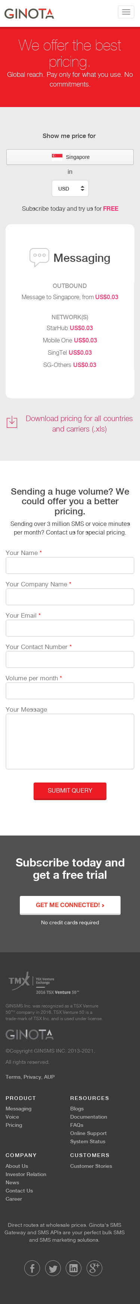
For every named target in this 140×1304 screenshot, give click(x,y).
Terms (13, 1077)
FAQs (76, 1125)
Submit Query (70, 790)
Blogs (77, 1109)
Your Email (23, 615)
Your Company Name (38, 584)
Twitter (53, 1268)
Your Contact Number (39, 647)
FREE (110, 208)
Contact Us (19, 1191)
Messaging (18, 1109)
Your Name (24, 553)
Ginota (29, 13)
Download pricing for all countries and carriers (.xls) (79, 424)
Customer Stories (91, 1166)
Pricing (14, 1125)
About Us (17, 1166)
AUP (49, 1077)
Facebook (32, 1268)
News (12, 1182)
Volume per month (34, 678)
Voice (12, 1117)
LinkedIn (73, 1268)
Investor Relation (26, 1174)
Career (14, 1199)
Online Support (88, 1133)
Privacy (32, 1077)
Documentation (88, 1117)
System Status (87, 1141)
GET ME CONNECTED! (70, 905)
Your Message (26, 709)
